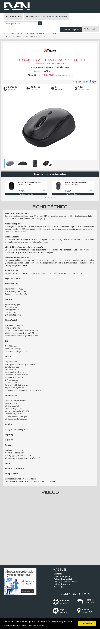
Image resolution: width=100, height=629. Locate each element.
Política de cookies (62, 584)
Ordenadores (13, 16)
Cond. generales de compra (65, 581)
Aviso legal (58, 587)
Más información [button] (36, 625)
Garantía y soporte (62, 576)
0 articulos (90, 29)
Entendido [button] (87, 623)
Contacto (58, 574)
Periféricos (32, 16)
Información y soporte (55, 16)
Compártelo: (79, 82)
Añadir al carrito (26, 194)
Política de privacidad (63, 579)
